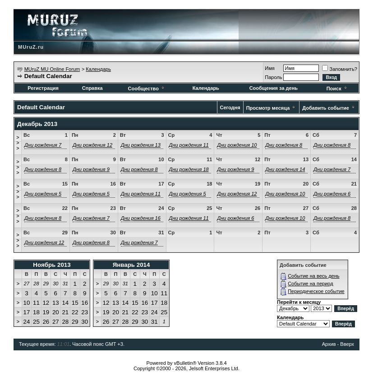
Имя (269, 68)
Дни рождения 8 (283, 145)
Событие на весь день (313, 276)
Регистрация (43, 88)
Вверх (347, 344)
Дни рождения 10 (237, 145)
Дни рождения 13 (141, 145)
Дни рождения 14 (285, 169)
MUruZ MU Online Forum (52, 69)
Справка (92, 88)
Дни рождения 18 (189, 169)
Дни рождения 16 (141, 218)
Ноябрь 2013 (51, 264)
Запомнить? (339, 69)
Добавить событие (325, 108)
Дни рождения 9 (91, 169)
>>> (17, 143)
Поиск (337, 88)
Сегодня (230, 107)
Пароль (273, 77)
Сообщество (147, 88)
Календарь (98, 69)
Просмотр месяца (268, 108)
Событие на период (310, 283)
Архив (329, 344)
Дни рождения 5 (42, 193)
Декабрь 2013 (37, 124)
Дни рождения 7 (42, 145)
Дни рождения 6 (331, 193)
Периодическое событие (316, 291)
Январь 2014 (131, 264)
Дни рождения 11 (189, 145)
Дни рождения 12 (92, 145)
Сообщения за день (273, 88)
